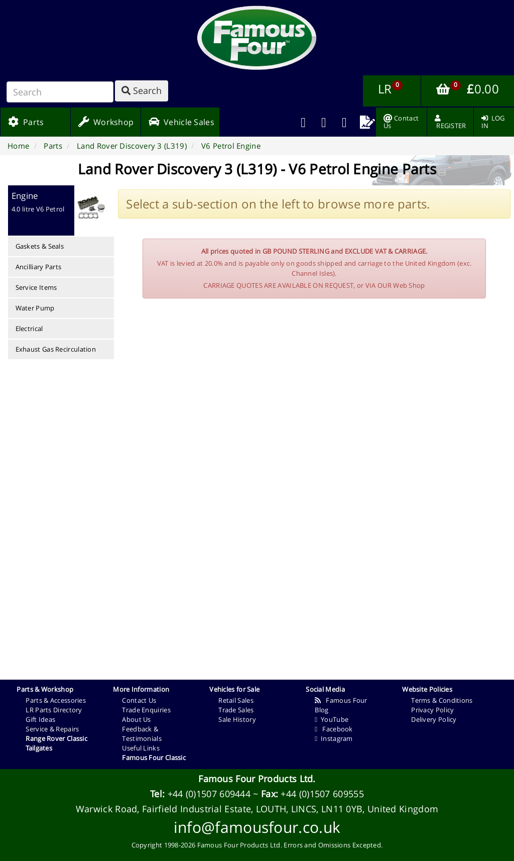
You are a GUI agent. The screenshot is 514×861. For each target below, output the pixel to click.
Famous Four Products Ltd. (257, 779)
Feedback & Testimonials (142, 733)
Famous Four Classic (154, 757)
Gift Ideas (40, 719)
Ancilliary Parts (39, 266)
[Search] (60, 91)
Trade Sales (235, 709)
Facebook (333, 728)
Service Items (36, 287)
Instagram (333, 738)
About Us (136, 719)
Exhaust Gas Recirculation (56, 349)
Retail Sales (235, 700)
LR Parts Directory (54, 709)
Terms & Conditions (441, 700)
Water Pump (35, 307)
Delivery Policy (434, 719)
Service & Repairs (52, 728)
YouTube (331, 719)
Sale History (237, 719)
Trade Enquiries (146, 709)
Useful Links (141, 747)
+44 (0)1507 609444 (209, 794)
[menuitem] (324, 122)
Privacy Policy (432, 709)
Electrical (29, 328)
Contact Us (139, 700)
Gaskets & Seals (40, 246)
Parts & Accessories (56, 700)
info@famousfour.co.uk (257, 827)
